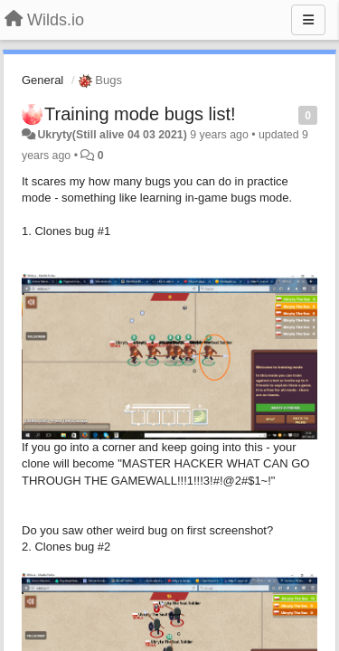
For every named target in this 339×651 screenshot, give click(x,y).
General (42, 80)
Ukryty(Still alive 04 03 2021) (111, 134)
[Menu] (308, 20)
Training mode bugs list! (140, 114)
